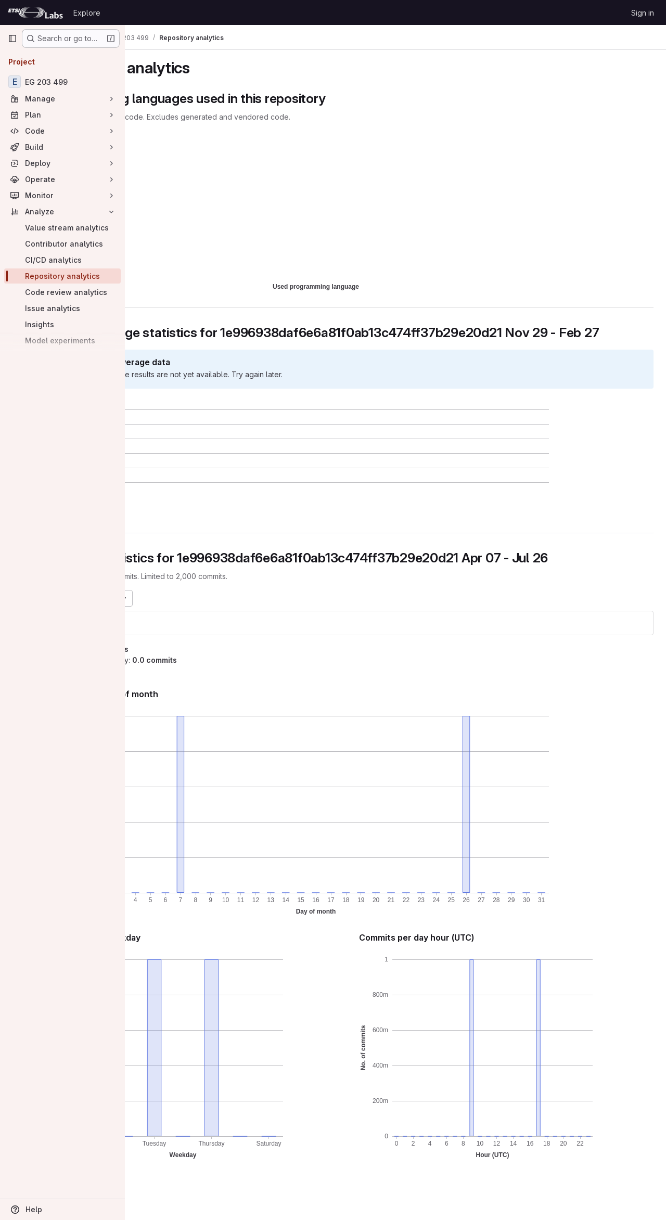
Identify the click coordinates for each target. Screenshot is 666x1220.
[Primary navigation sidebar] (12, 38)
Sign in (642, 12)
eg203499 (164, 638)
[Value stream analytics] (62, 227)
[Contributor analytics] (62, 243)
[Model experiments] (62, 340)
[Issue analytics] (62, 308)
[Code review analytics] (62, 292)
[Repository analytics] (62, 276)
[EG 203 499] (62, 81)
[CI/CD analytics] (62, 259)
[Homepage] (35, 12)
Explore (86, 12)
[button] (191, 525)
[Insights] (62, 324)
